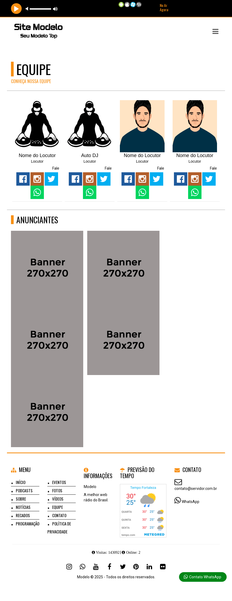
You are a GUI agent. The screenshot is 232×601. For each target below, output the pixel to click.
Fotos (57, 490)
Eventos (59, 482)
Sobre (21, 499)
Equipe (57, 507)
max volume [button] (55, 9)
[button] (215, 31)
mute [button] (27, 9)
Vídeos (57, 499)
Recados (23, 515)
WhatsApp (190, 501)
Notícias (23, 507)
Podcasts (24, 490)
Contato (59, 515)
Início (20, 482)
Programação (27, 523)
